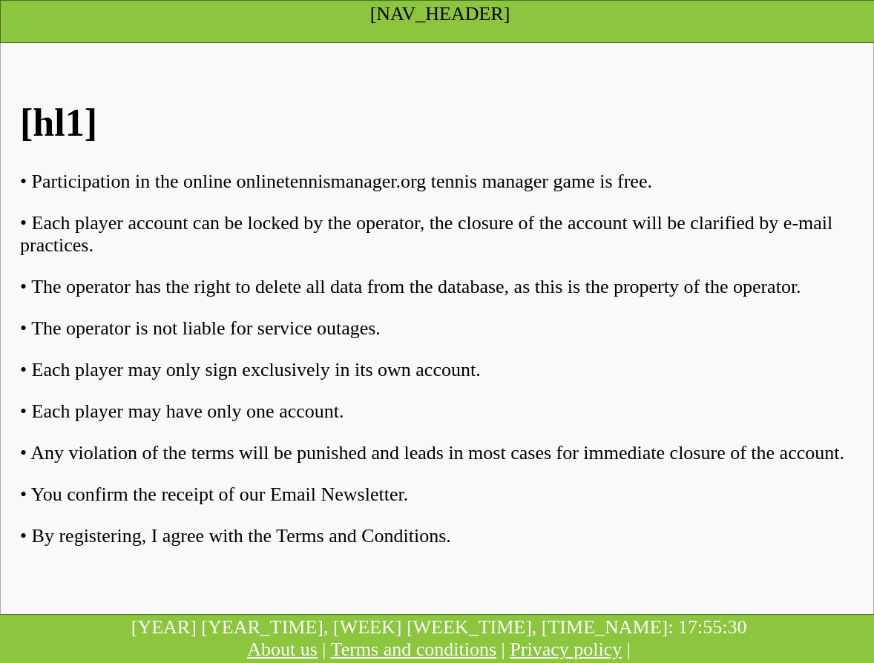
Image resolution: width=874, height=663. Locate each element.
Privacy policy (566, 649)
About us (282, 649)
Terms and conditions (413, 649)
